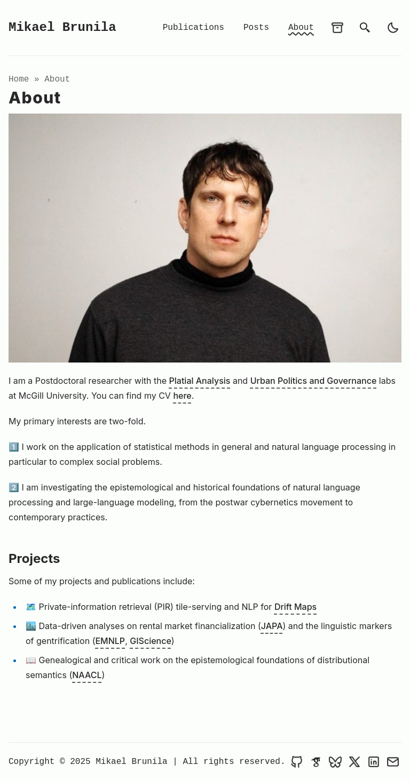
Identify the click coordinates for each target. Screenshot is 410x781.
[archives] (337, 27)
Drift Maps (295, 606)
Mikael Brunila (62, 27)
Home (19, 79)
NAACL (86, 675)
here (182, 395)
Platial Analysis (200, 380)
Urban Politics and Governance (313, 380)
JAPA (272, 626)
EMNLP (110, 640)
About (301, 28)
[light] (392, 27)
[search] (365, 27)
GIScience (150, 640)
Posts (256, 28)
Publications (193, 28)
